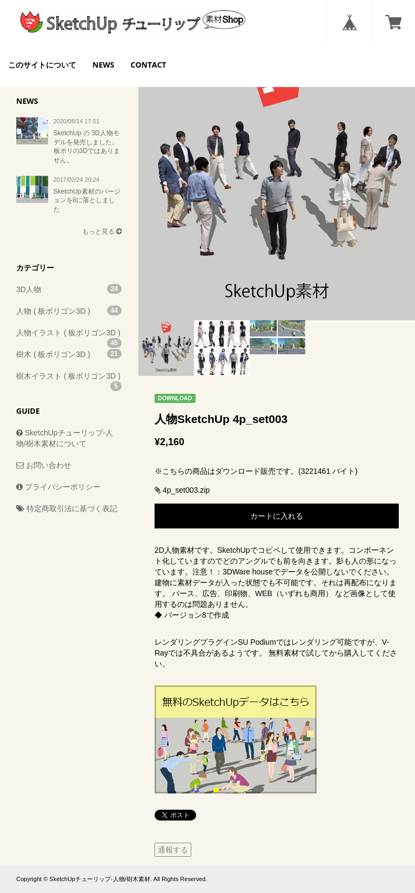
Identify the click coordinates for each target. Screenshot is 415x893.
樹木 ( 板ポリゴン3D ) (69, 354)
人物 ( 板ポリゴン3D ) (69, 310)
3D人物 (69, 289)
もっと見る (102, 231)
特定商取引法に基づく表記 (66, 508)
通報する (173, 849)
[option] (276, 181)
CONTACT (148, 64)
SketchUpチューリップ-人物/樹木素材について (64, 438)
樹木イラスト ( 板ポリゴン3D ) (69, 379)
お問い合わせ (43, 465)
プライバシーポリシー (58, 486)
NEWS (103, 64)
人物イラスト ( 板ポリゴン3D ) (69, 335)
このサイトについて (42, 64)
